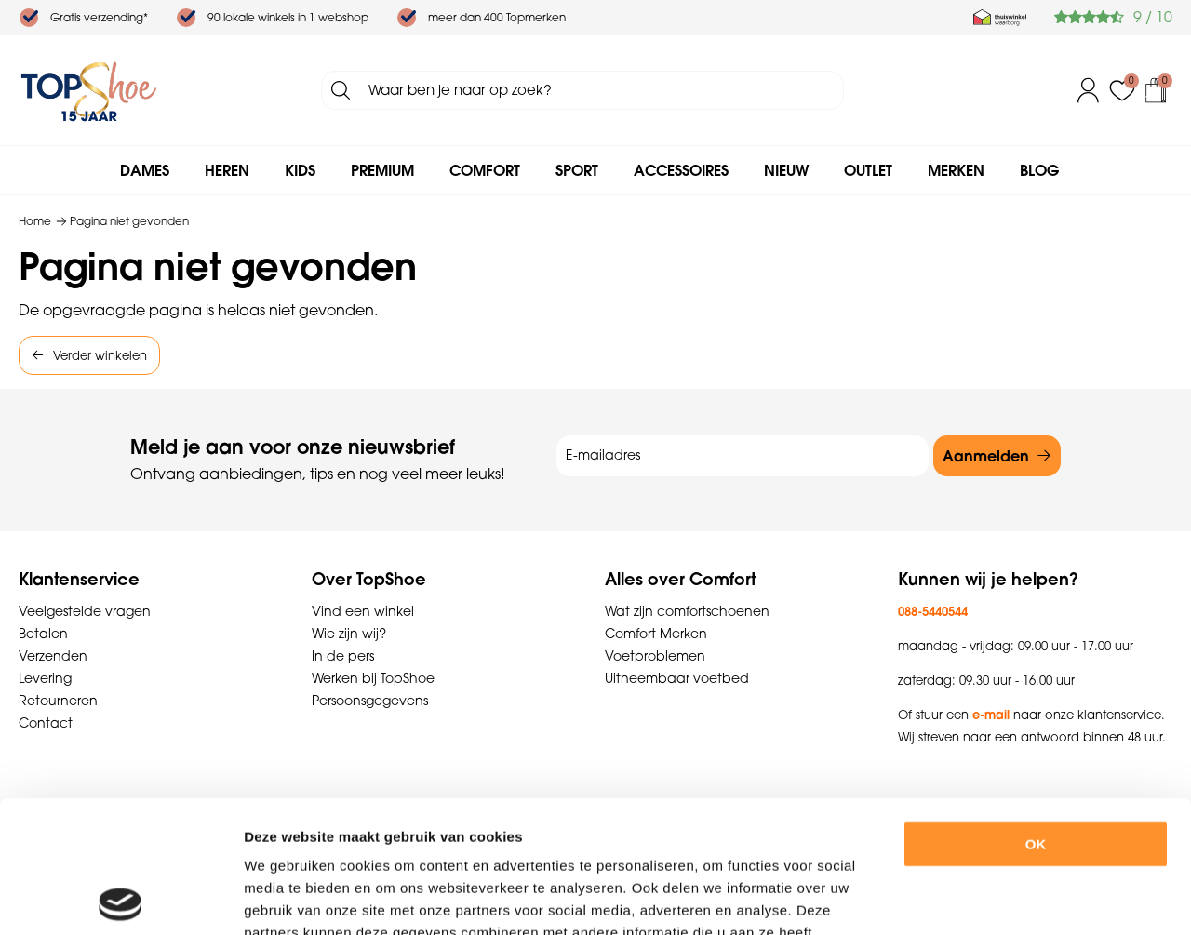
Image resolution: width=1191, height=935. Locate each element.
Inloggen (1088, 90)
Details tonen (1022, 898)
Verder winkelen (100, 355)
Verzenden (53, 656)
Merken (956, 170)
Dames (144, 170)
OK (1036, 712)
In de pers (343, 656)
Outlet (868, 170)
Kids (300, 170)
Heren (227, 170)
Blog (1039, 170)
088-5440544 (933, 611)
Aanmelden (986, 456)
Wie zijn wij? (349, 633)
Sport (576, 170)
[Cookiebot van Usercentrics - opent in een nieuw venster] (120, 899)
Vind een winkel (363, 611)
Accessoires (681, 170)
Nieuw (786, 170)
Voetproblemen (655, 656)
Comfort (484, 170)
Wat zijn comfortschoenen (687, 611)
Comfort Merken (656, 633)
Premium (382, 170)
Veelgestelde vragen (85, 611)
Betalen (43, 633)
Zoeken (340, 90)
